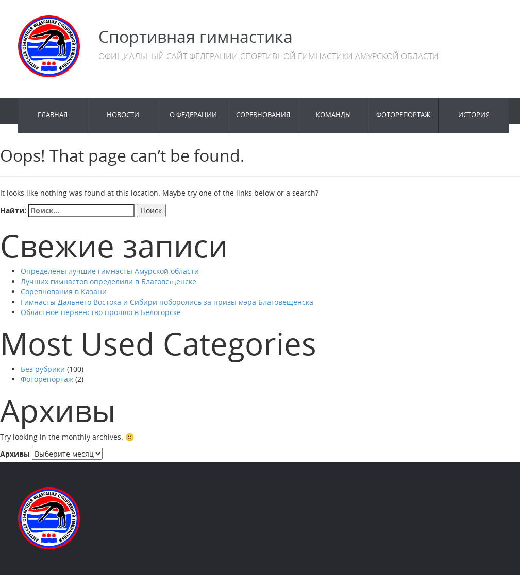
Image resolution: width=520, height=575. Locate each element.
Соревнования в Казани (64, 292)
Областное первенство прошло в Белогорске (101, 312)
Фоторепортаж (403, 115)
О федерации (193, 115)
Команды (333, 115)
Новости (123, 115)
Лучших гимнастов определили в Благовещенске (108, 281)
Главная (53, 115)
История (474, 115)
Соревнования (263, 115)
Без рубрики (43, 369)
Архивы (15, 454)
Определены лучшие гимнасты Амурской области (110, 271)
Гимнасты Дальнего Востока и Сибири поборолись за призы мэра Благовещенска (167, 302)
